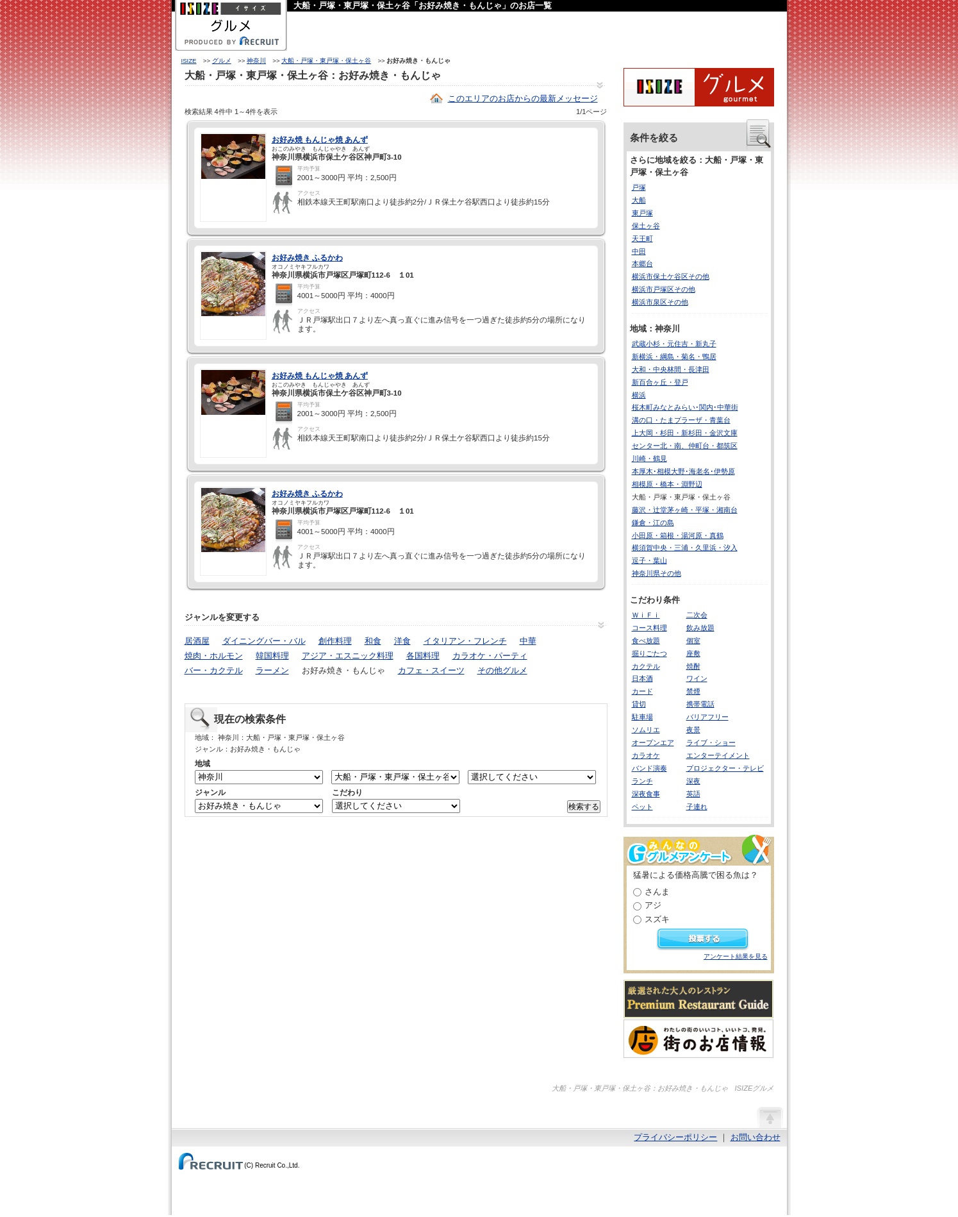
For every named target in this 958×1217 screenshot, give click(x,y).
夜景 (693, 730)
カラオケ (646, 755)
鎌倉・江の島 (653, 522)
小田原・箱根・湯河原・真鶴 (677, 535)
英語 (693, 794)
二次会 (696, 615)
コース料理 (649, 628)
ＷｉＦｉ (646, 615)
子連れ (696, 806)
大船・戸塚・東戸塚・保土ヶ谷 (326, 60)
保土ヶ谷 (646, 226)
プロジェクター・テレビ (725, 768)
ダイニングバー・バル (264, 641)
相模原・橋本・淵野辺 (667, 484)
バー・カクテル (214, 670)
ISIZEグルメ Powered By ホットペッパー (699, 87)
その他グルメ (502, 670)
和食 (373, 641)
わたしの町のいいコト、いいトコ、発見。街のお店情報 (698, 1039)
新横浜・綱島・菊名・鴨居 (674, 356)
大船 (639, 200)
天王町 (642, 238)
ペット (642, 806)
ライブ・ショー (711, 742)
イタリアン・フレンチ (465, 641)
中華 (528, 641)
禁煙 (693, 691)
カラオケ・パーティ (489, 655)
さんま (657, 891)
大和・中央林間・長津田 (670, 369)
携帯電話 (700, 704)
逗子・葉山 (649, 560)
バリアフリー (707, 717)
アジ (653, 905)
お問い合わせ (755, 1137)
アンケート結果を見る (736, 956)
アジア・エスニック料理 (347, 655)
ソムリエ (646, 730)
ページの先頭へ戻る (770, 1117)
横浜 (639, 395)
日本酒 (642, 678)
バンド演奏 (649, 768)
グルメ (221, 60)
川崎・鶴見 (649, 458)
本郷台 (642, 263)
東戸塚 (642, 213)
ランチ (642, 781)
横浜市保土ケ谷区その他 (670, 276)
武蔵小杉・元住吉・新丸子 (674, 344)
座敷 (693, 653)
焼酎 (693, 666)
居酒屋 (197, 641)
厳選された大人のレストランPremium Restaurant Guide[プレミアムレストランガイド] (698, 999)
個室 (693, 640)
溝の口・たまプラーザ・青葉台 (681, 420)
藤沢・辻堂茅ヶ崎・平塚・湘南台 (685, 510)
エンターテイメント (718, 755)
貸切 (639, 704)
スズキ (657, 919)
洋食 (402, 641)
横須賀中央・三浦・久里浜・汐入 (685, 547)
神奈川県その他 (656, 573)
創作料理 (335, 641)
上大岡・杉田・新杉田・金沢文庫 (685, 433)
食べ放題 (646, 640)
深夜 (693, 781)
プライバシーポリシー (675, 1137)
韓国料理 (272, 655)
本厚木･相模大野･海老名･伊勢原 (683, 471)
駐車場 (642, 717)
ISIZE (189, 60)
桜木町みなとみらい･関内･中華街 (685, 407)
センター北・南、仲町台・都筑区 (685, 445)
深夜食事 (646, 794)
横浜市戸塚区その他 (663, 289)
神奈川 (256, 60)
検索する (583, 806)
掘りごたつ (649, 653)
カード (642, 691)
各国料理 (423, 655)
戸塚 (639, 187)
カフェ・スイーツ (431, 670)
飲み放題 (700, 628)
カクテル (646, 666)
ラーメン (272, 670)
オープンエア (653, 742)
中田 (639, 251)
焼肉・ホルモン (214, 655)
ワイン (696, 678)
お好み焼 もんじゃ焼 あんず (320, 140)
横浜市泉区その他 (660, 302)
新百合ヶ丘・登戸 (660, 382)
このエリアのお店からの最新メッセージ (523, 98)
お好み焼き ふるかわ (307, 258)
